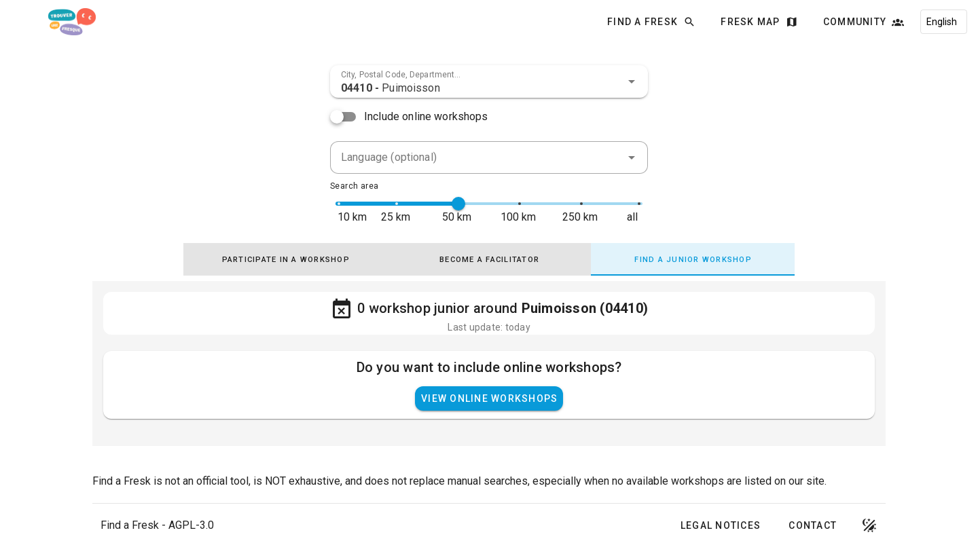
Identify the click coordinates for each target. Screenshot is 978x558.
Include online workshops (426, 116)
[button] (631, 81)
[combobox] (489, 81)
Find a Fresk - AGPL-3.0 (157, 525)
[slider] (458, 203)
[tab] (285, 259)
